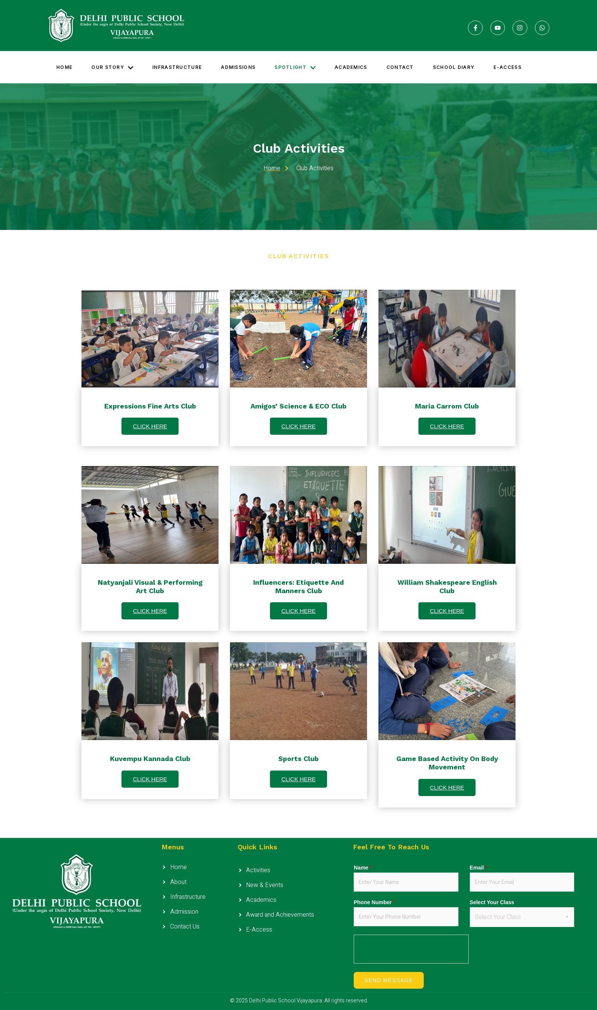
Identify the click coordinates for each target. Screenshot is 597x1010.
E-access (507, 67)
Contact (400, 67)
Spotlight (295, 67)
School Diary (454, 67)
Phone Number (374, 902)
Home (64, 67)
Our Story (112, 67)
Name (363, 868)
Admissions (238, 67)
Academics (351, 67)
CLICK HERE (150, 426)
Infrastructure (177, 67)
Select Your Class (492, 902)
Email (479, 868)
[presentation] (411, 949)
